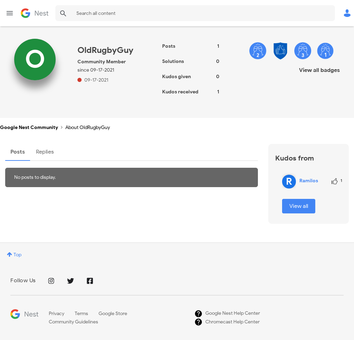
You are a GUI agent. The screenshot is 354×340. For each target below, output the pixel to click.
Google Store (113, 313)
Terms (81, 313)
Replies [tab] (45, 151)
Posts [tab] (17, 151)
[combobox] (195, 13)
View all (298, 206)
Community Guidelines (73, 322)
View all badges (319, 70)
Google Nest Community (34, 13)
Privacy (56, 313)
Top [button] (17, 255)
